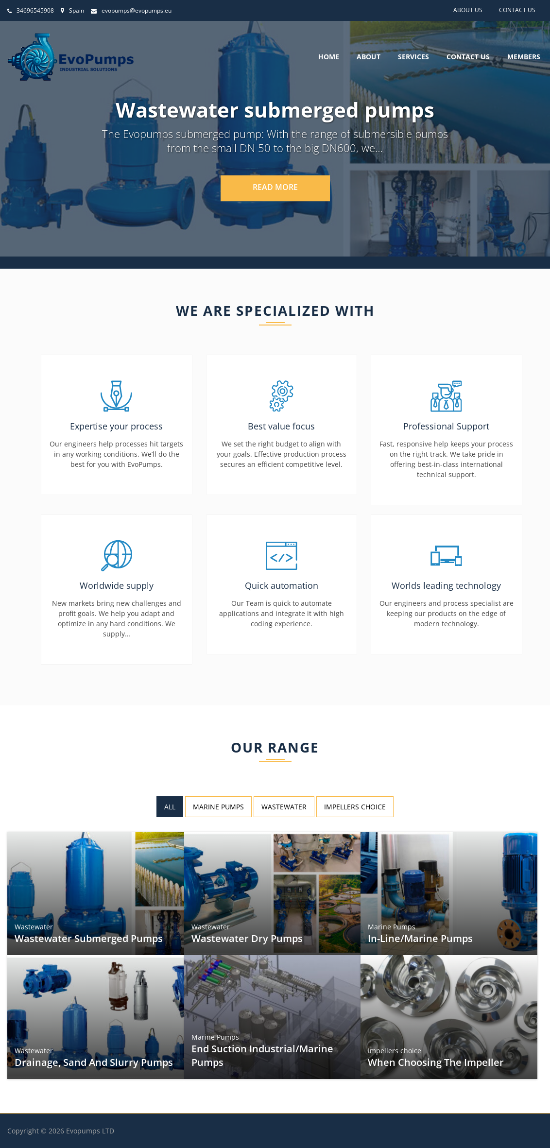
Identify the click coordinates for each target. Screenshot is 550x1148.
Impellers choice (397, 1049)
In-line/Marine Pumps (421, 936)
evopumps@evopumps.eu (131, 10)
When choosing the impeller (436, 1060)
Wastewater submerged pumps (89, 936)
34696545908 (30, 10)
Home (328, 56)
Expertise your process (116, 426)
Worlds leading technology (446, 585)
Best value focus (281, 426)
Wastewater (36, 925)
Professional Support (446, 426)
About (368, 56)
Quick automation (281, 585)
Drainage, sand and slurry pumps (94, 1060)
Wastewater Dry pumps (247, 936)
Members (523, 56)
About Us (467, 10)
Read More (275, 187)
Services (413, 56)
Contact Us (517, 10)
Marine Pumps (394, 925)
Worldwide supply (117, 585)
